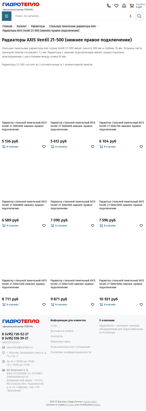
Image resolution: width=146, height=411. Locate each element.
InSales (96, 404)
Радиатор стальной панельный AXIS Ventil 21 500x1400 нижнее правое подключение (73, 284)
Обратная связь (60, 341)
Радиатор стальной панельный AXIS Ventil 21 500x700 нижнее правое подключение (121, 126)
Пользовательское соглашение (70, 347)
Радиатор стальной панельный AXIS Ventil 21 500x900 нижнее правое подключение (73, 205)
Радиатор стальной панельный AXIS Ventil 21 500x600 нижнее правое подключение (73, 126)
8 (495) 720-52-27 (15, 334)
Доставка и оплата (62, 331)
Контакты (57, 336)
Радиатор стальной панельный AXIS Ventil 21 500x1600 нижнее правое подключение (121, 284)
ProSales (70, 404)
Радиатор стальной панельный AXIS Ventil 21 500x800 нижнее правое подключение (24, 205)
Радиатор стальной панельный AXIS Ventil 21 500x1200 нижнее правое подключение (24, 284)
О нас (54, 325)
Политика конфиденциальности (71, 352)
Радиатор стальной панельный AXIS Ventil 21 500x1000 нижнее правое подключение (121, 205)
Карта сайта (90, 401)
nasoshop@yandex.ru (20, 347)
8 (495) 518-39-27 (15, 338)
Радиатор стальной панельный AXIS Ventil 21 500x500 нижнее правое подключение (24, 126)
